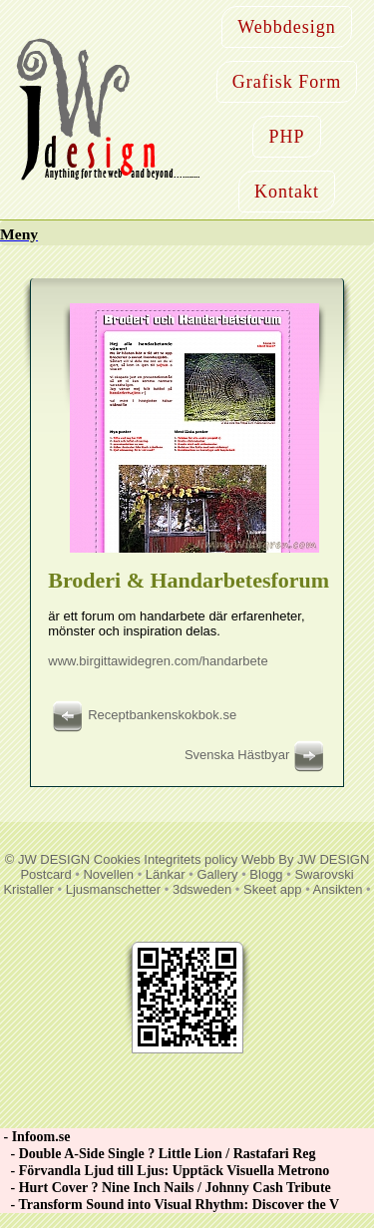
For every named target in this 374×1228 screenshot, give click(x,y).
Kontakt (286, 192)
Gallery (216, 874)
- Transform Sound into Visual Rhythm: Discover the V (169, 1204)
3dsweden (202, 889)
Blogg (265, 874)
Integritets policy (190, 859)
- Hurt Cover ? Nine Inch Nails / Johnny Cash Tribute (165, 1187)
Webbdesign (286, 27)
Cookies (117, 859)
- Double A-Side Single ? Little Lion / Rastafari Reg (158, 1153)
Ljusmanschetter (113, 889)
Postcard (45, 874)
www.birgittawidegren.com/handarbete (157, 660)
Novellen (108, 874)
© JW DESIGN (47, 859)
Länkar (166, 874)
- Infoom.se (35, 1136)
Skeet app (272, 889)
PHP (286, 137)
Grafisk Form (287, 82)
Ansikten (338, 889)
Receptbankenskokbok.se (142, 714)
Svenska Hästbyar (257, 754)
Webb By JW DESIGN (305, 859)
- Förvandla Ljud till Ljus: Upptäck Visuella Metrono (164, 1170)
